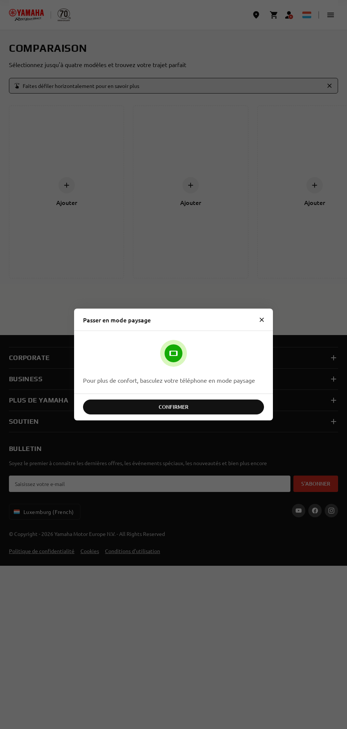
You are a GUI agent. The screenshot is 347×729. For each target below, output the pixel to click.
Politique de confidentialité (41, 550)
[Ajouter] (66, 185)
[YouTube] (298, 510)
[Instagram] (331, 510)
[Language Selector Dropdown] (306, 14)
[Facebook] (315, 510)
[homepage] (26, 15)
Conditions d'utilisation (132, 550)
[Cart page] (274, 14)
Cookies (89, 550)
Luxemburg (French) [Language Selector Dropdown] (43, 511)
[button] (330, 14)
